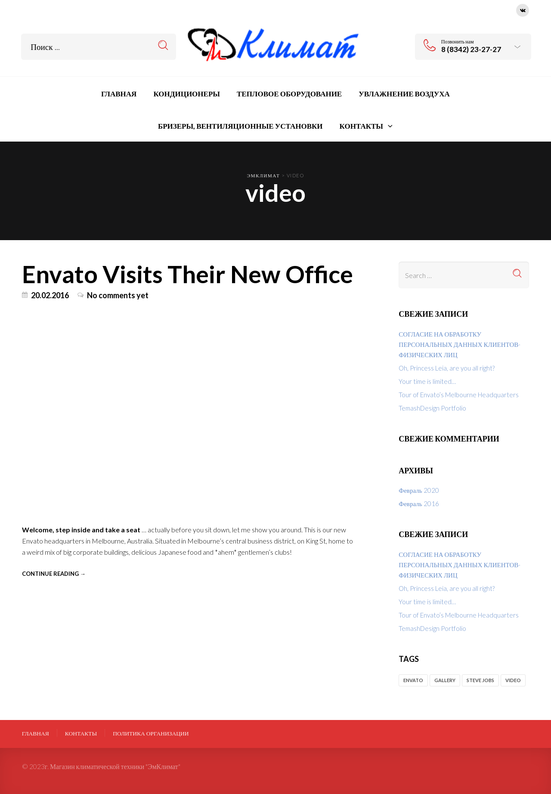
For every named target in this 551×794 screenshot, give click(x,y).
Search (163, 45)
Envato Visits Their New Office (187, 273)
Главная (35, 733)
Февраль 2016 (419, 503)
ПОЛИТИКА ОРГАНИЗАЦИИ (151, 733)
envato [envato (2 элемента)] (413, 680)
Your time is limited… (427, 381)
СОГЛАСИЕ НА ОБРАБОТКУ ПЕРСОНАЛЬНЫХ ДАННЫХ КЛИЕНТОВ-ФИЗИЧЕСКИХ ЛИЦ (459, 344)
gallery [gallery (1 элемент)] (444, 680)
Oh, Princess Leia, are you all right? (447, 368)
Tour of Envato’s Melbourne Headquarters (459, 395)
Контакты (81, 733)
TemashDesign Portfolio (432, 408)
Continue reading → (54, 573)
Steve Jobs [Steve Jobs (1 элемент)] (480, 680)
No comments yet (118, 295)
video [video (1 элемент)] (513, 680)
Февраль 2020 (419, 490)
